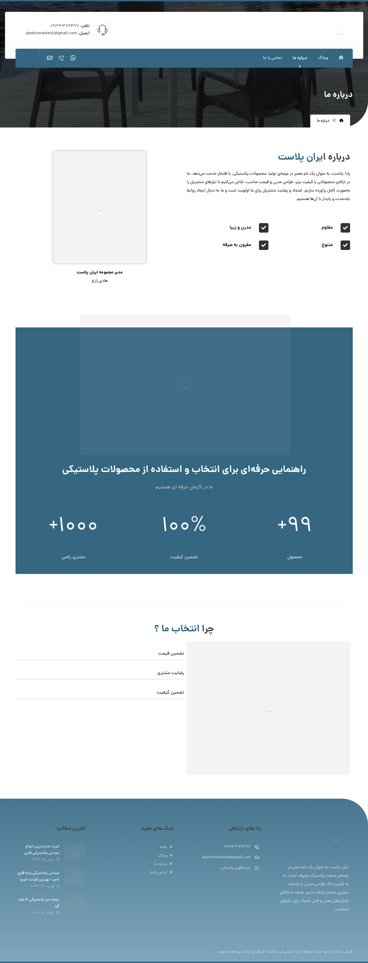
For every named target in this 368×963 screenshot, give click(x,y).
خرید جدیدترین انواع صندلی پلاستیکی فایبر (41, 849)
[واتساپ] (73, 58)
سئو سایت (321, 952)
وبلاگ (165, 856)
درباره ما (163, 864)
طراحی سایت (343, 952)
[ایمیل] (50, 58)
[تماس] (61, 58)
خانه (166, 847)
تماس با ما (161, 873)
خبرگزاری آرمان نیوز (250, 952)
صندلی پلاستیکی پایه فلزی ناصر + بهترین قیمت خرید (38, 876)
